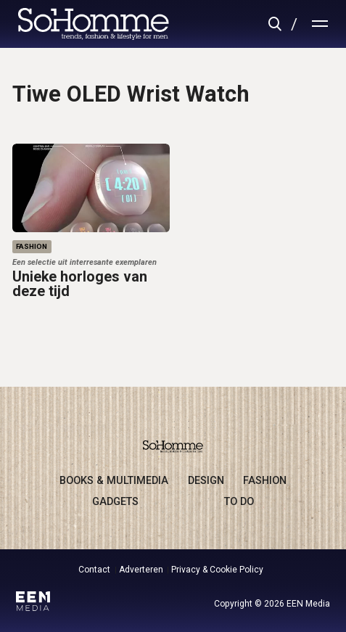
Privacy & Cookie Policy (217, 570)
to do (239, 501)
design (206, 480)
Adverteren (141, 570)
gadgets (115, 501)
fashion (265, 480)
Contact (94, 570)
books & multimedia (113, 480)
